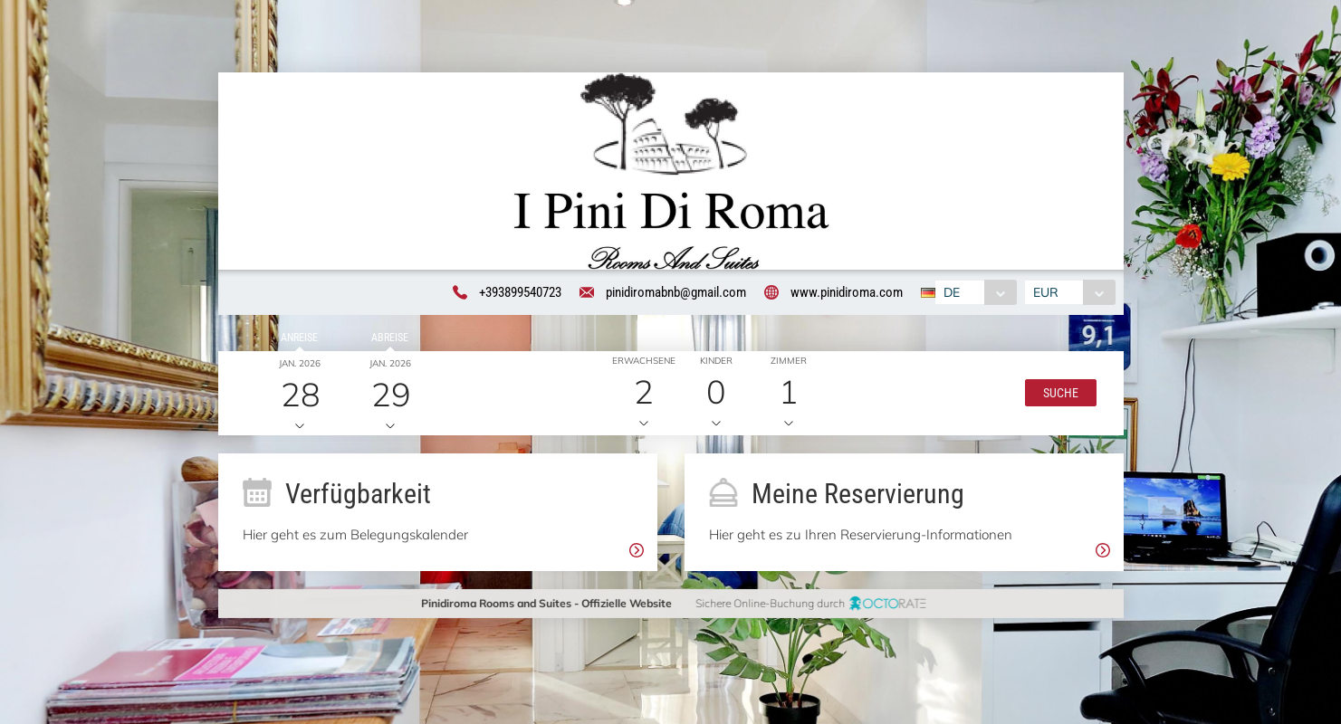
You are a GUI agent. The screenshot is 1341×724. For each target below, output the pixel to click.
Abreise (387, 340)
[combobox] (973, 293)
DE (949, 293)
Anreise (296, 340)
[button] (1056, 396)
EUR (1048, 293)
